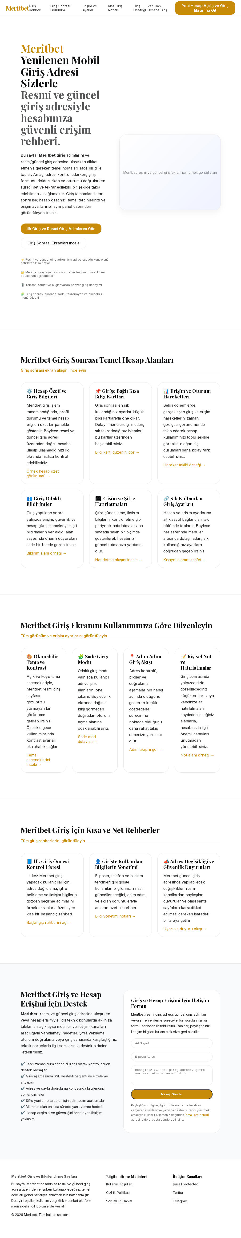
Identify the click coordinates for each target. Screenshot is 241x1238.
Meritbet (17, 8)
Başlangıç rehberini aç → (49, 922)
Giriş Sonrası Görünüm (60, 8)
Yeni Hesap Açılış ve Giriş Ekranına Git (205, 8)
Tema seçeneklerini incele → (38, 760)
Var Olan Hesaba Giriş (157, 8)
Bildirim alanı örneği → (47, 553)
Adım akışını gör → (146, 749)
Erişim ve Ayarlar (90, 8)
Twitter (178, 1195)
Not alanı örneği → (197, 755)
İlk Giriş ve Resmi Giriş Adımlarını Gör (61, 228)
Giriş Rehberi (35, 8)
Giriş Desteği (139, 8)
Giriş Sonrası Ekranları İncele (54, 243)
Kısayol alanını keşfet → (184, 559)
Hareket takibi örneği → (184, 465)
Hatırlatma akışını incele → (119, 559)
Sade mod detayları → (88, 739)
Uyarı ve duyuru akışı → (185, 928)
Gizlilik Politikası (118, 1195)
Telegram (180, 1204)
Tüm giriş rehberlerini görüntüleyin (53, 840)
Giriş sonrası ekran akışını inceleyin (53, 370)
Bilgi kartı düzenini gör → (117, 452)
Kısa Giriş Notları (115, 8)
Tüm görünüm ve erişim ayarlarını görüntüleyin (64, 635)
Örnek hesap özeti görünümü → (43, 473)
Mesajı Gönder (172, 1097)
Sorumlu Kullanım (119, 1204)
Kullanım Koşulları (119, 1187)
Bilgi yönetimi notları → (115, 916)
